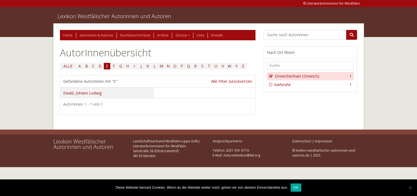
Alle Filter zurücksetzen (231, 81)
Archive (163, 35)
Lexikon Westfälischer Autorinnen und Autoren (114, 16)
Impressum (323, 141)
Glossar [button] (181, 35)
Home (68, 35)
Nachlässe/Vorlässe (135, 35)
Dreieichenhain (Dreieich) (313, 76)
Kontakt (217, 35)
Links (200, 35)
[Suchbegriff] (305, 35)
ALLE (67, 66)
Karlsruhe (312, 85)
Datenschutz (301, 141)
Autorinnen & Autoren (96, 35)
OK (296, 187)
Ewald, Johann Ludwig (82, 93)
